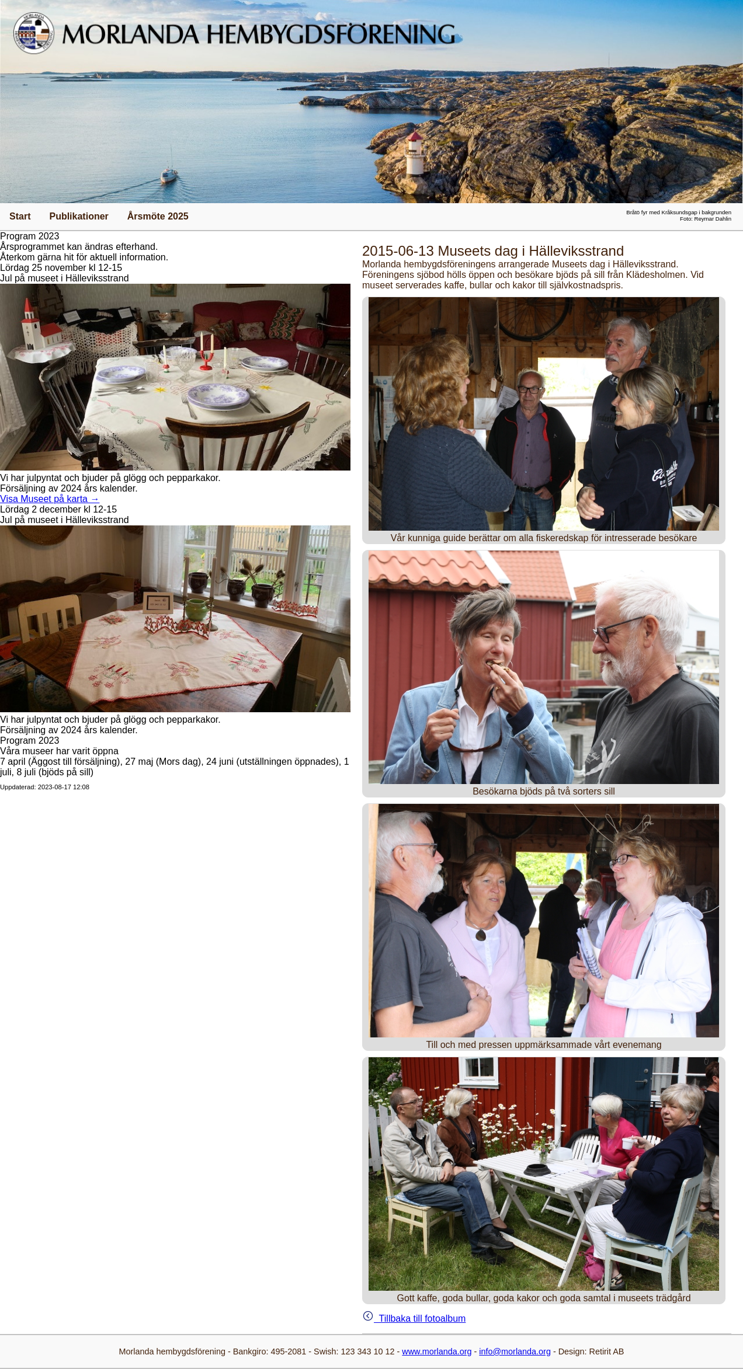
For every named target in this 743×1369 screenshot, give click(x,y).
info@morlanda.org (515, 1351)
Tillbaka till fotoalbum (414, 1318)
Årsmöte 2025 (158, 216)
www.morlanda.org (436, 1351)
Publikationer (78, 216)
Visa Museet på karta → (49, 499)
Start (19, 216)
